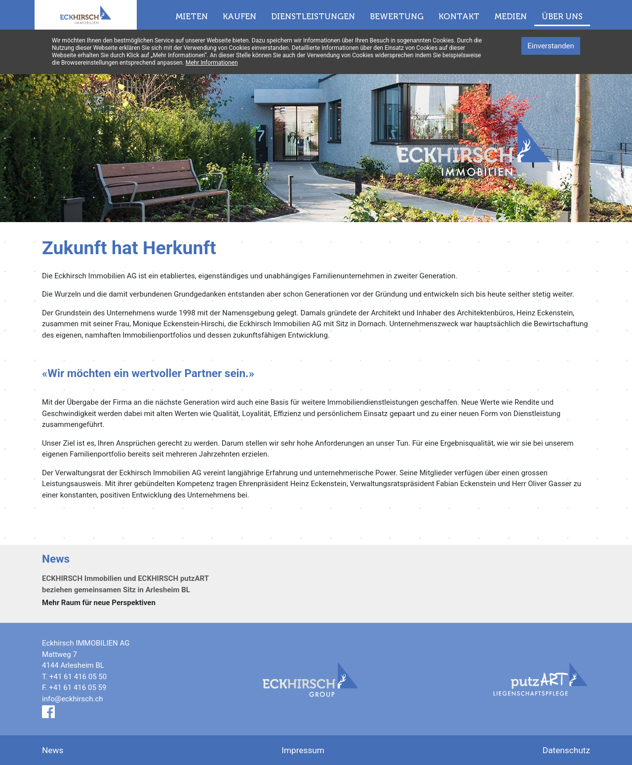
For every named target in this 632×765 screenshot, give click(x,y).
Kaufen (239, 16)
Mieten (191, 16)
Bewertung (397, 16)
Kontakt (458, 16)
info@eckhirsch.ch (72, 698)
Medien (510, 16)
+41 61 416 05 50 (78, 676)
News (52, 750)
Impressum (302, 750)
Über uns (562, 16)
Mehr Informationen (212, 62)
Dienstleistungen (313, 16)
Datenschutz (566, 750)
